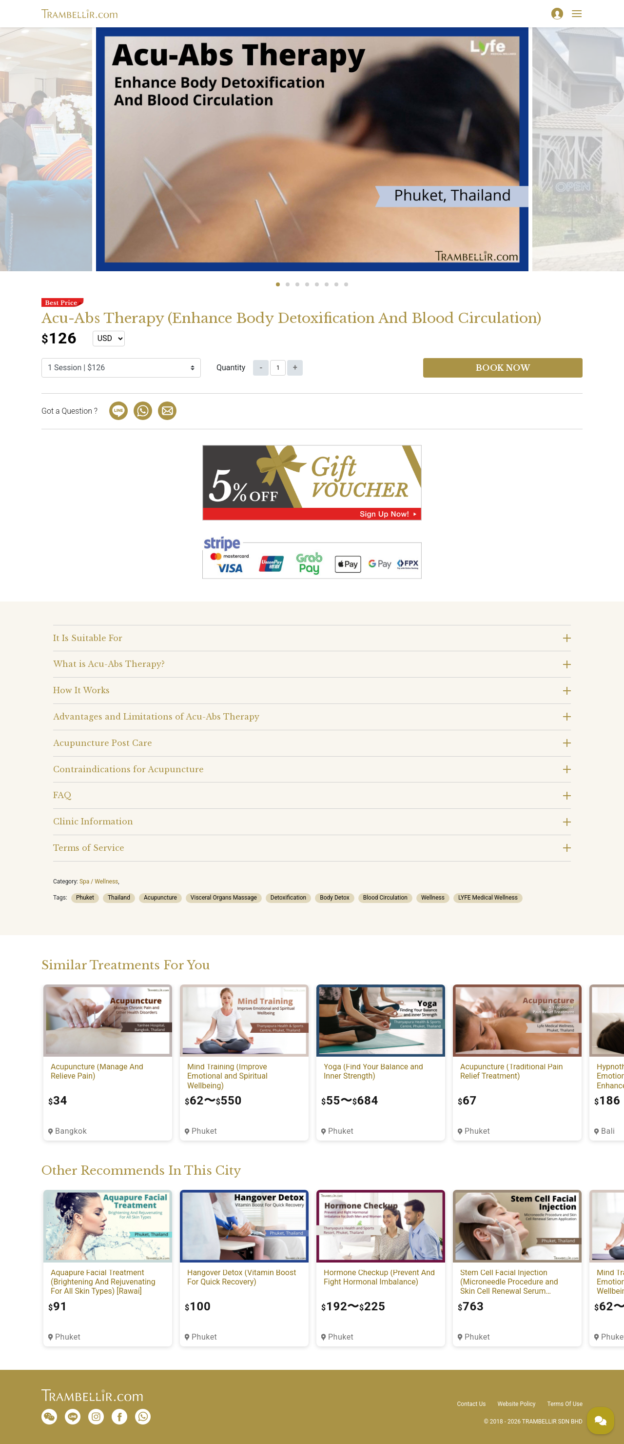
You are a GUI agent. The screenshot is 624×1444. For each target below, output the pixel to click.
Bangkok (71, 1131)
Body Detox (334, 897)
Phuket (85, 897)
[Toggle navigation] (577, 14)
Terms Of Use (565, 1404)
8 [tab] (346, 284)
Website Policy (516, 1404)
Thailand (119, 897)
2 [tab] (288, 284)
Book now (503, 368)
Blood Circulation (385, 897)
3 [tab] (297, 284)
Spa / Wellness (98, 881)
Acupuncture (160, 897)
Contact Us (471, 1404)
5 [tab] (317, 284)
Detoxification (288, 897)
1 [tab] (278, 284)
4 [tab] (307, 284)
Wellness (433, 897)
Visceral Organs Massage (224, 897)
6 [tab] (327, 284)
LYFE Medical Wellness (488, 897)
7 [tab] (336, 284)
